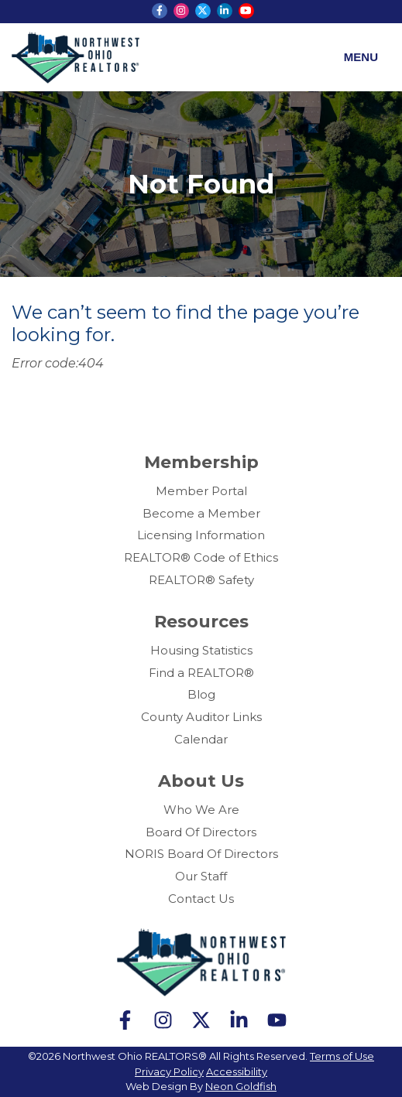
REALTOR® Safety (201, 579)
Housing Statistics (201, 650)
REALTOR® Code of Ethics (201, 557)
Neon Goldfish (241, 1086)
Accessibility (236, 1071)
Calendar (201, 739)
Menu (361, 56)
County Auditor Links (201, 716)
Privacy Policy (169, 1071)
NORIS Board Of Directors (201, 853)
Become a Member (201, 513)
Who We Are (201, 809)
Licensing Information (201, 535)
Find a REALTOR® (201, 672)
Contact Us (201, 898)
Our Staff (201, 876)
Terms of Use (342, 1056)
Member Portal (201, 491)
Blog (201, 694)
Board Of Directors (201, 832)
